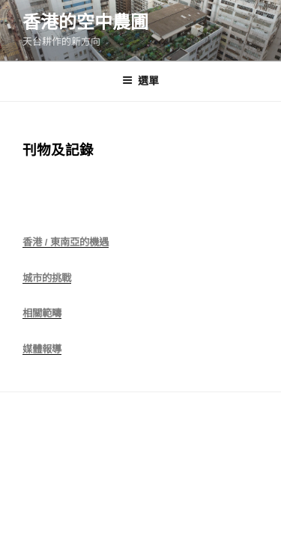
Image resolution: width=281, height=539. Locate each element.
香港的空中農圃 (85, 22)
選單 (140, 81)
